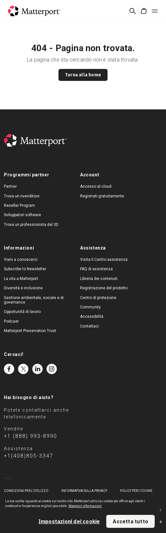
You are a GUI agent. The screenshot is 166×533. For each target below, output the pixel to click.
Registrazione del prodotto (104, 288)
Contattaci (89, 326)
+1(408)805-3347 (28, 456)
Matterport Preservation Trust (30, 330)
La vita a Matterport (21, 278)
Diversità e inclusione (23, 288)
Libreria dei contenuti (99, 278)
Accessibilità (91, 316)
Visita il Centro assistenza (104, 259)
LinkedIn (37, 369)
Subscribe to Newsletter (25, 269)
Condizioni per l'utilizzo (26, 491)
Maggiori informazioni (85, 506)
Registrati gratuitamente (102, 196)
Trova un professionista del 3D (31, 224)
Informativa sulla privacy (84, 491)
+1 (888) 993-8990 (30, 436)
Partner (10, 186)
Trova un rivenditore (21, 196)
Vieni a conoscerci (20, 259)
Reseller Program (19, 205)
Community (90, 307)
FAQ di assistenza (96, 269)
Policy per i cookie (136, 491)
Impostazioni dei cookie (69, 521)
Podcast (11, 321)
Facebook (9, 369)
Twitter (23, 369)
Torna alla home (83, 75)
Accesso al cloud (95, 186)
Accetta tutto (130, 521)
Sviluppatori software (22, 215)
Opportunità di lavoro (22, 311)
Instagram (52, 369)
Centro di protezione (98, 297)
